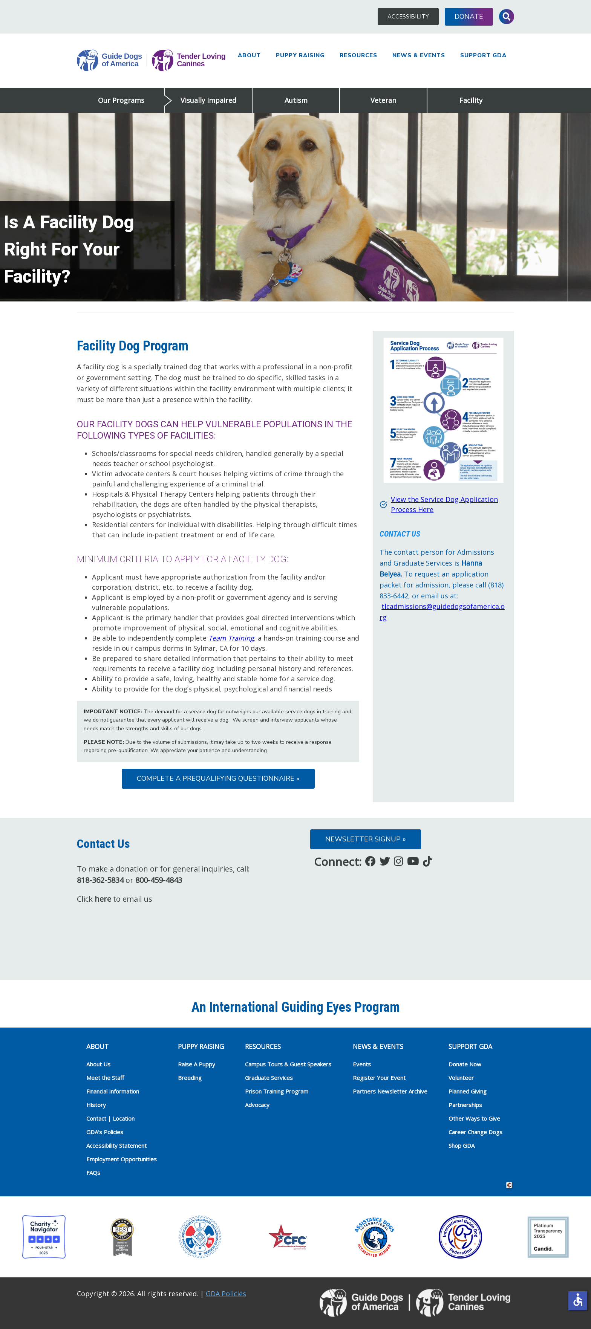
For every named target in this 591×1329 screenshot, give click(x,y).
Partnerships (465, 1105)
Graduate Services (269, 1077)
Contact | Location (110, 1118)
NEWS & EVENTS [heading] (378, 1046)
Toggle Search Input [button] (506, 16)
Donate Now (465, 1064)
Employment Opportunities (121, 1159)
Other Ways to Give (474, 1118)
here (103, 899)
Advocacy (257, 1105)
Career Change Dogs (475, 1132)
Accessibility (408, 16)
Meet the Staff (105, 1077)
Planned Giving (468, 1091)
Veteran (383, 100)
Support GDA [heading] (470, 1046)
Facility (470, 100)
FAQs (93, 1172)
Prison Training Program (276, 1091)
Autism (296, 100)
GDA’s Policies (104, 1132)
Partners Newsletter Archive (390, 1091)
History (96, 1105)
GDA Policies (226, 1293)
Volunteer (461, 1077)
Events (362, 1064)
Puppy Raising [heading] (201, 1046)
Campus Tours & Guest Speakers (288, 1064)
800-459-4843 (158, 880)
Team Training (231, 637)
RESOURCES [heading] (263, 1046)
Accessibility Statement (116, 1145)
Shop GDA (462, 1145)
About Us (98, 1064)
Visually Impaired (208, 100)
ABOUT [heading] (97, 1046)
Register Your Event (379, 1077)
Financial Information (112, 1091)
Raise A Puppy (196, 1064)
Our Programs (121, 100)
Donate (469, 16)
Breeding (190, 1077)
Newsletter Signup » (365, 839)
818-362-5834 (100, 880)
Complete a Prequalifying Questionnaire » (218, 778)
